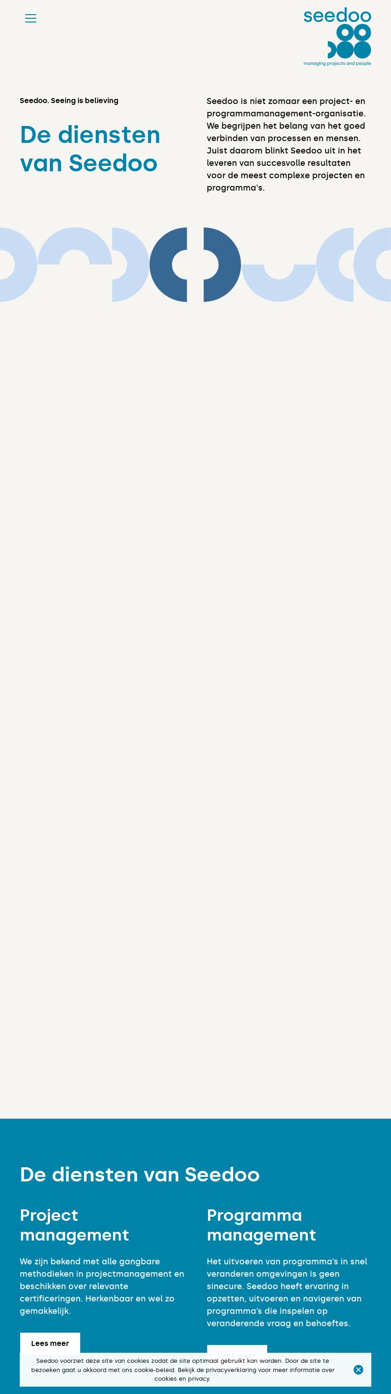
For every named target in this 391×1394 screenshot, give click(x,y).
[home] (338, 36)
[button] (358, 1369)
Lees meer (50, 1343)
